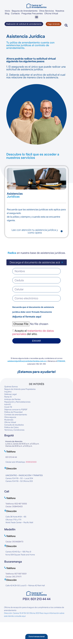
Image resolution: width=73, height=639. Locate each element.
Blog (7, 13)
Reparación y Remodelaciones (17, 402)
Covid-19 (8, 407)
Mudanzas (8, 420)
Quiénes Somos (11, 386)
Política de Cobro (11, 427)
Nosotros (59, 11)
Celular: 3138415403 (14, 506)
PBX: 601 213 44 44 (36, 599)
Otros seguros (10, 417)
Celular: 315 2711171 (13, 577)
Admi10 (7, 404)
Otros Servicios (46, 11)
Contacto (15, 13)
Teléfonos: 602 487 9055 (16, 504)
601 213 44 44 (11, 457)
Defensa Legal (10, 394)
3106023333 (31, 462)
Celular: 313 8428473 (14, 542)
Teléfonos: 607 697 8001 (16, 574)
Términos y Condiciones (14, 430)
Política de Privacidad (13, 412)
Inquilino (8, 392)
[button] (36, 17)
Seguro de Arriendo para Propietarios (19, 389)
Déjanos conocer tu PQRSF (15, 409)
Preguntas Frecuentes (32, 13)
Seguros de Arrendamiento (25, 11)
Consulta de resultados (14, 425)
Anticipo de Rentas (12, 399)
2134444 (61, 361)
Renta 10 (8, 397)
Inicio (7, 11)
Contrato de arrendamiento (15, 415)
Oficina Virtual (51, 13)
